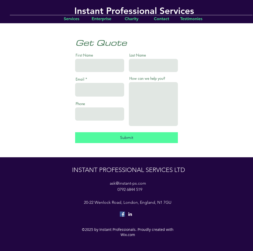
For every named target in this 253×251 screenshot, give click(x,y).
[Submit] (126, 137)
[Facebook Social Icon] (122, 214)
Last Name (137, 55)
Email (80, 79)
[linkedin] (130, 214)
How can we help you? (147, 78)
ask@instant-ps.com (128, 183)
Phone (80, 104)
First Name (84, 55)
